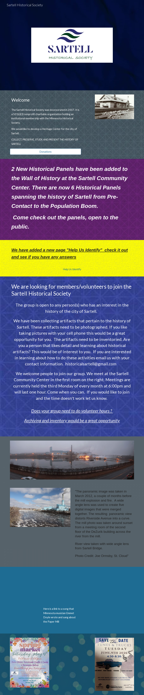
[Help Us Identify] (72, 269)
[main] (45, 99)
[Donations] (45, 152)
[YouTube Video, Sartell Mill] (61, 588)
